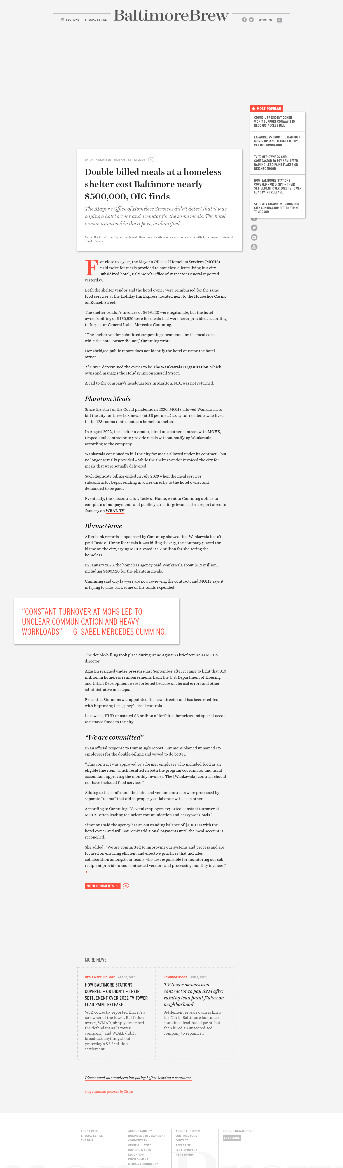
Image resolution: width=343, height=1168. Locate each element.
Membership (184, 1121)
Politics (134, 1140)
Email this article (171, 889)
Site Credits (230, 1149)
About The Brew (187, 1098)
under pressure (130, 671)
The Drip (87, 1107)
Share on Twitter (254, 231)
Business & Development (146, 1102)
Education (136, 1121)
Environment (138, 1126)
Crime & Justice (139, 1112)
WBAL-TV (115, 510)
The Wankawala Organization (180, 367)
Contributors (186, 1102)
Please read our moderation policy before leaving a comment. (138, 1044)
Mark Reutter (100, 159)
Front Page (89, 1098)
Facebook (244, 19)
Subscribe (232, 1104)
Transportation (140, 1150)
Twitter (251, 19)
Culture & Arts (139, 1117)
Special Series (92, 1102)
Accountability (140, 1098)
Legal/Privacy (186, 1117)
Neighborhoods (175, 924)
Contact (181, 1107)
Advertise (183, 1112)
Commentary (137, 1107)
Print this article (181, 889)
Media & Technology (100, 924)
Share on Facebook (152, 889)
